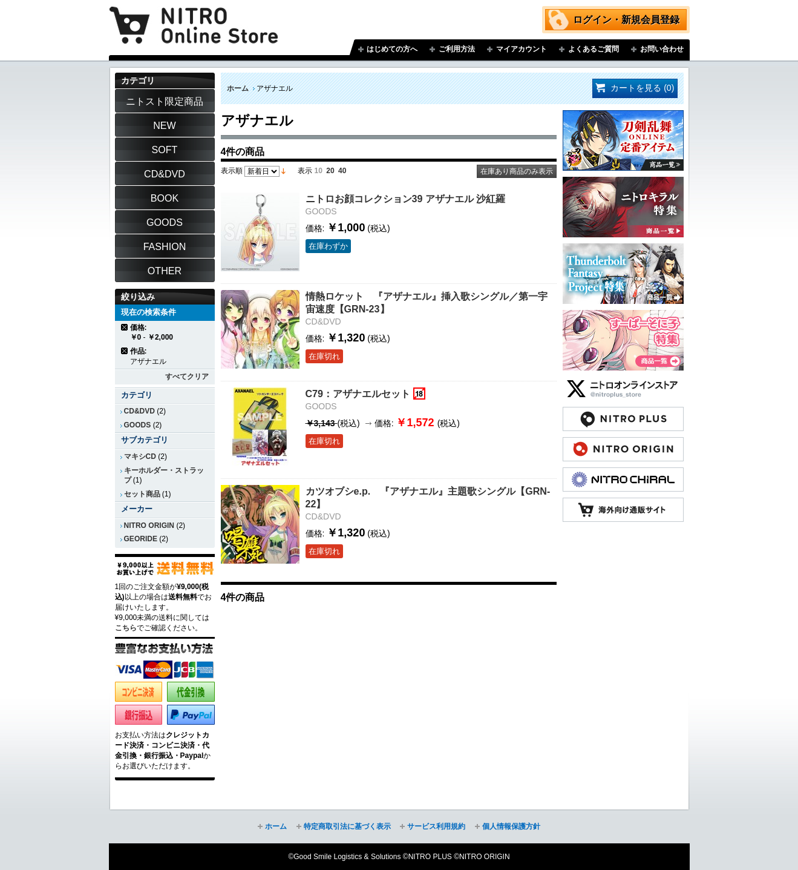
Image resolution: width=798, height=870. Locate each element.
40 (342, 170)
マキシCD (140, 456)
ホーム (238, 88)
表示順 (232, 170)
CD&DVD (139, 411)
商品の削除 (125, 327)
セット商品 (142, 494)
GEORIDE (141, 539)
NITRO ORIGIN (149, 525)
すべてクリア (187, 376)
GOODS (137, 425)
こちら (126, 628)
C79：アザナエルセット (358, 393)
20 (330, 170)
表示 (305, 170)
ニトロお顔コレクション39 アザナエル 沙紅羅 (406, 198)
